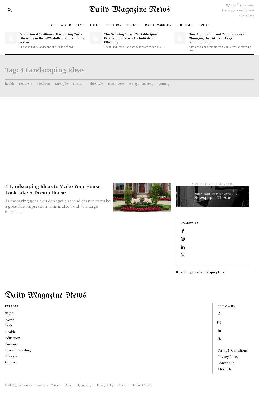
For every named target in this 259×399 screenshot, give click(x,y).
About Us (224, 369)
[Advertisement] (129, 135)
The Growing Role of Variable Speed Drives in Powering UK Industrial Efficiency (131, 38)
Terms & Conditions (232, 350)
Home (180, 272)
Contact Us (226, 363)
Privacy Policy (228, 356)
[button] (9, 9)
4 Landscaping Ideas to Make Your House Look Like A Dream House (53, 189)
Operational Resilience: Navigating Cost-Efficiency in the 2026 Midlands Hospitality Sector (51, 38)
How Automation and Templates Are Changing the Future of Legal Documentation (216, 38)
